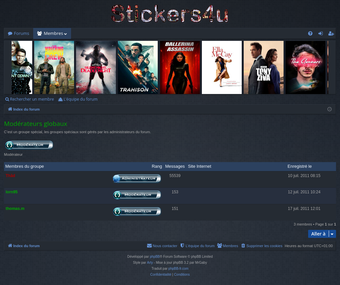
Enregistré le (300, 166)
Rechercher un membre (32, 99)
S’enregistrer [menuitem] (332, 34)
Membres (53, 33)
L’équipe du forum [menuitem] (80, 99)
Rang (157, 166)
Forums (21, 33)
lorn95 (12, 192)
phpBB (155, 256)
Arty (150, 262)
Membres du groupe (24, 166)
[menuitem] (310, 33)
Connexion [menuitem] (322, 34)
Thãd (10, 175)
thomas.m (15, 208)
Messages (175, 166)
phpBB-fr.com (178, 268)
